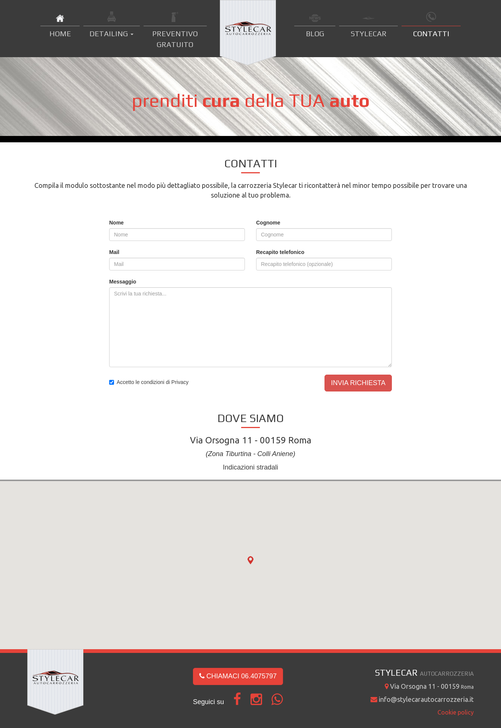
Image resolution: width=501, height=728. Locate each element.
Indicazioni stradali (250, 467)
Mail (114, 252)
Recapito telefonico (280, 252)
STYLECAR (369, 33)
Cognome (268, 223)
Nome (116, 223)
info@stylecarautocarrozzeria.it (422, 699)
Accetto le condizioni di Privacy (152, 382)
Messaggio (122, 282)
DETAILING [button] (111, 33)
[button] (250, 560)
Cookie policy (455, 712)
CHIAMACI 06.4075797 (238, 676)
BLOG (315, 33)
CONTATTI (431, 33)
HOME (60, 33)
